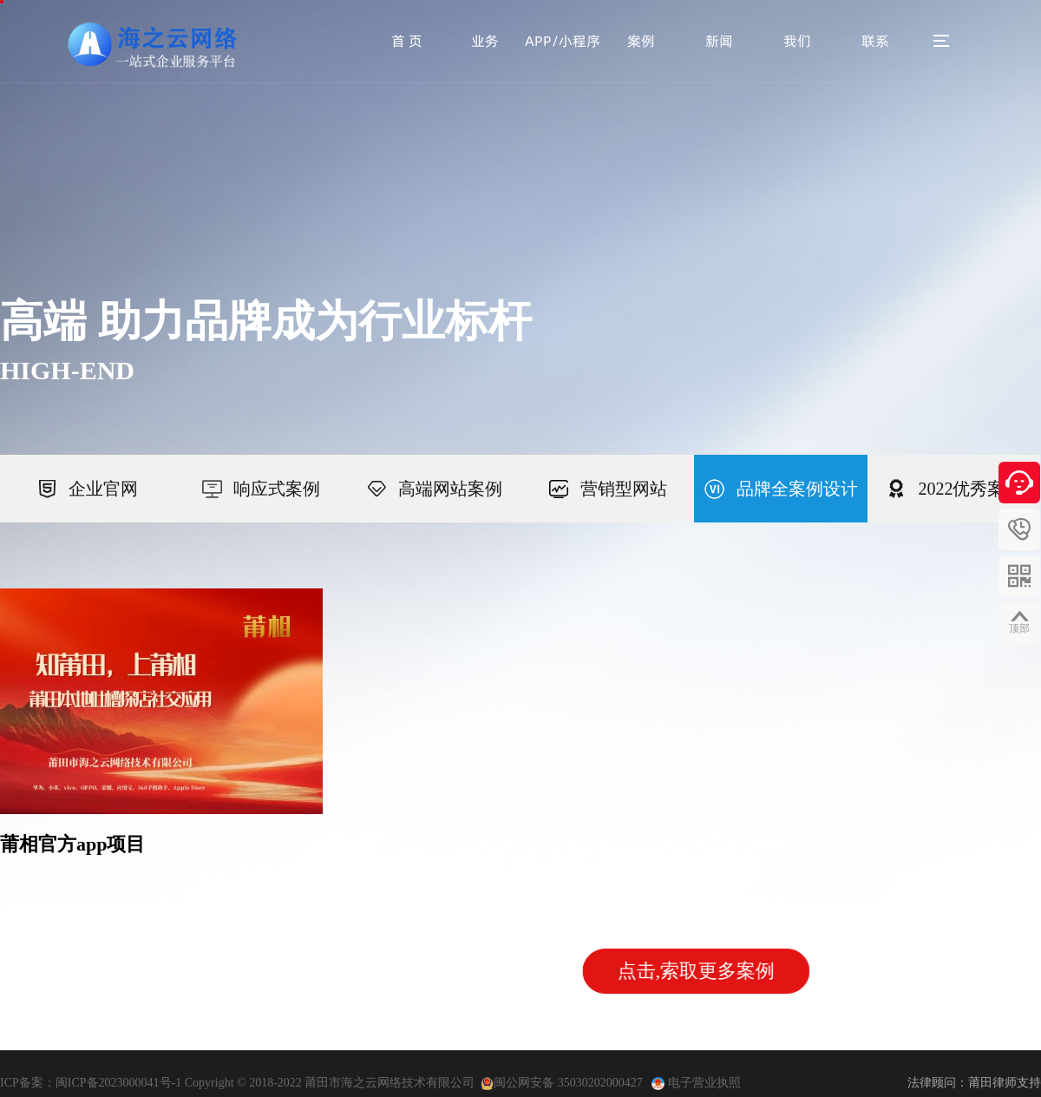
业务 (485, 40)
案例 (641, 40)
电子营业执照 (703, 1082)
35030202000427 (602, 1082)
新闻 (719, 40)
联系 (875, 40)
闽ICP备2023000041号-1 (118, 1082)
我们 (797, 40)
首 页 (406, 40)
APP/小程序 (562, 40)
